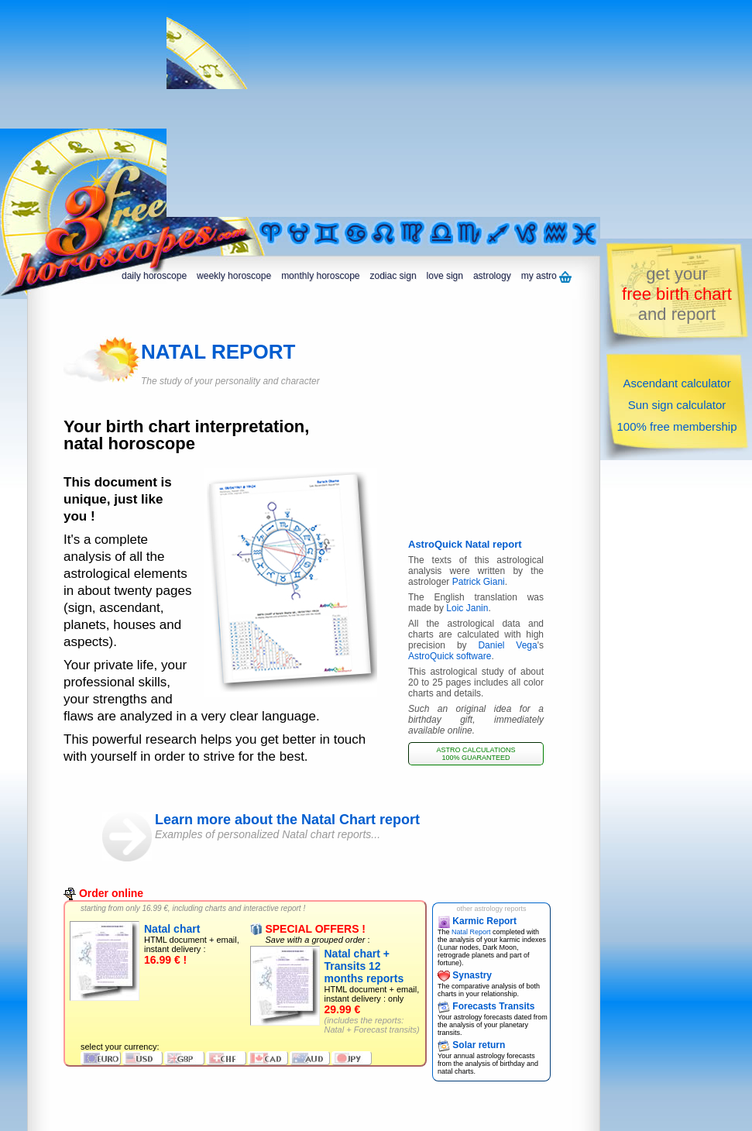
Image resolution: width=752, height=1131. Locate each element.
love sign (445, 275)
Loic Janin (467, 608)
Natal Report (471, 932)
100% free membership (676, 426)
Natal (334, 1029)
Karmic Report (477, 921)
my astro (546, 276)
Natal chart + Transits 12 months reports (364, 966)
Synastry (465, 975)
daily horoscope (154, 275)
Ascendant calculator (676, 383)
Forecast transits (385, 1029)
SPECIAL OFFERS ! (308, 929)
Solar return (471, 1045)
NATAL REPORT (218, 351)
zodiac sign (393, 275)
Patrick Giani (478, 581)
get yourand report (677, 294)
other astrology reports (491, 909)
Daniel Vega (507, 645)
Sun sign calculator (677, 404)
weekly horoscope (234, 275)
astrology (492, 275)
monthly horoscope (320, 275)
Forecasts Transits (486, 1006)
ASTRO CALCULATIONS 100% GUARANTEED (476, 753)
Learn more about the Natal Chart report (326, 826)
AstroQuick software (449, 656)
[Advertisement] (381, 108)
